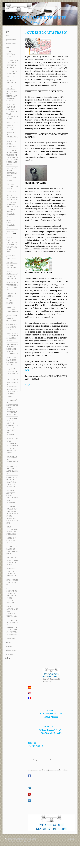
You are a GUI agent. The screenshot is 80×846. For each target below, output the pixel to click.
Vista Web (71, 839)
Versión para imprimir (14, 839)
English (28, 384)
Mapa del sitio (30, 839)
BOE (27, 370)
